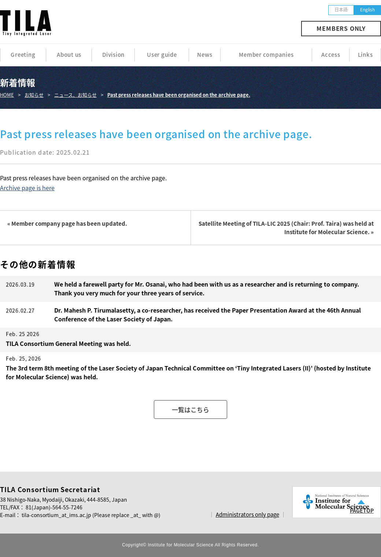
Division (113, 55)
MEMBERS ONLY (341, 28)
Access (330, 55)
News (204, 55)
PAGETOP (362, 510)
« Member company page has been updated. (67, 224)
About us (69, 55)
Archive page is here (27, 187)
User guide (162, 55)
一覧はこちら (190, 409)
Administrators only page (247, 514)
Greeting (23, 55)
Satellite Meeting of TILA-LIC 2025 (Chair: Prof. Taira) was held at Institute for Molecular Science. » (286, 228)
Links (365, 55)
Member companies (266, 55)
